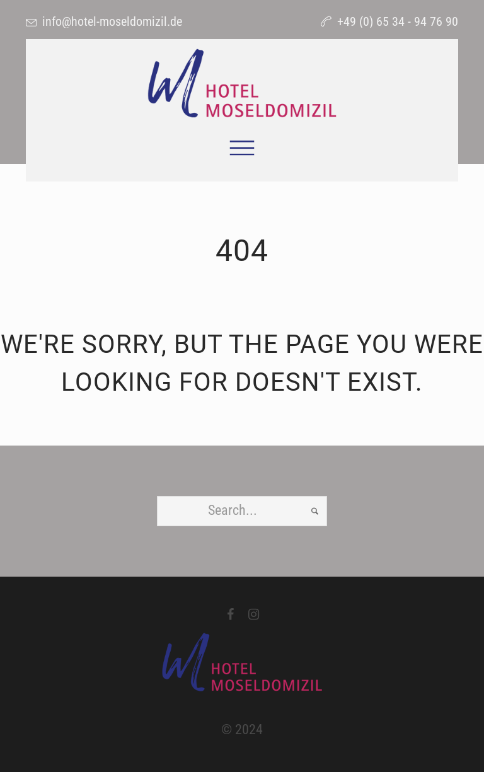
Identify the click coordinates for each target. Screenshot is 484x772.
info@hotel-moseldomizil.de (112, 21)
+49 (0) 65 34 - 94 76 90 (397, 21)
